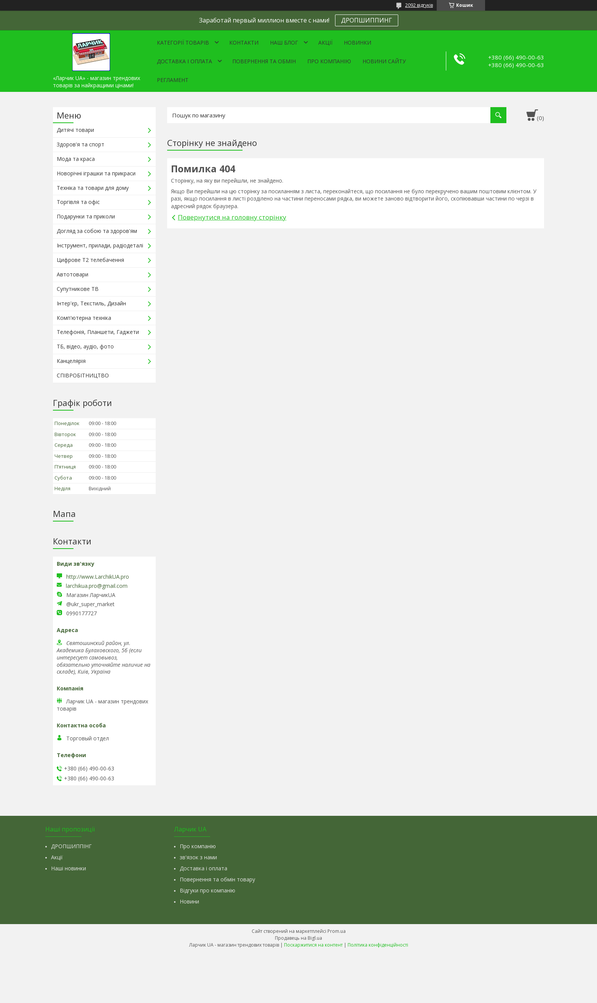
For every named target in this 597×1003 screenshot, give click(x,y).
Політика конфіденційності (378, 945)
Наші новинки (68, 868)
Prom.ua (336, 931)
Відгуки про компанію (207, 890)
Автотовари (72, 274)
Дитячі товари (75, 129)
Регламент (172, 79)
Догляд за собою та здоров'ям (97, 230)
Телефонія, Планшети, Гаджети (98, 331)
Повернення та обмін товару (217, 879)
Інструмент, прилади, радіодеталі (100, 245)
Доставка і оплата (184, 61)
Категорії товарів (183, 42)
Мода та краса (76, 158)
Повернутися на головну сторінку (232, 217)
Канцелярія (71, 360)
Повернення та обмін (264, 61)
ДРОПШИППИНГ (366, 20)
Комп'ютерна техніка (84, 317)
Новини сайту (384, 61)
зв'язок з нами (198, 857)
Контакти (244, 42)
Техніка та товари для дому (93, 187)
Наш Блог (284, 42)
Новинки (357, 42)
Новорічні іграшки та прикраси (96, 173)
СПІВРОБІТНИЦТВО (83, 375)
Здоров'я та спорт (80, 144)
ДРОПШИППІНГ (71, 846)
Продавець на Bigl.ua (298, 938)
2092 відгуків (419, 5)
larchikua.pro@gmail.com (97, 586)
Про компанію (329, 61)
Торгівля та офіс (78, 201)
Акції (325, 42)
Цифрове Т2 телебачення (90, 259)
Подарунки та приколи (86, 216)
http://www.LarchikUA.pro (97, 576)
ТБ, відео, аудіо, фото (85, 346)
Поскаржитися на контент (313, 945)
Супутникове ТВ (78, 288)
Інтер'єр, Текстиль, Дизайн (91, 303)
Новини (189, 901)
